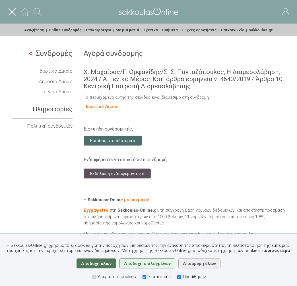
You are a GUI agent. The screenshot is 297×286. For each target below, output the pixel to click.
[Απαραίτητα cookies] (94, 277)
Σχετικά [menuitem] (150, 30)
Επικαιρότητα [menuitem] (98, 30)
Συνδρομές (50, 53)
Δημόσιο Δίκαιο (56, 81)
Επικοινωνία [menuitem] (232, 30)
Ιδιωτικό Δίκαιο (55, 71)
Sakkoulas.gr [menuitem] (261, 30)
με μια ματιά (137, 199)
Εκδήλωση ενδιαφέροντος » (117, 173)
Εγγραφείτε (96, 210)
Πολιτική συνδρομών (50, 126)
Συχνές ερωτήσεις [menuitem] (199, 30)
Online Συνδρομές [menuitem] (65, 30)
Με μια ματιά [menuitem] (127, 30)
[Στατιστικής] (144, 277)
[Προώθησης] (179, 277)
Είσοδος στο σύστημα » (112, 140)
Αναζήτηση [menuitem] (34, 30)
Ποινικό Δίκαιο (56, 91)
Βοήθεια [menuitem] (170, 30)
